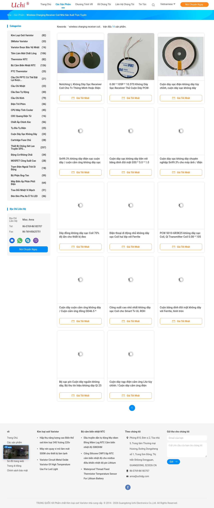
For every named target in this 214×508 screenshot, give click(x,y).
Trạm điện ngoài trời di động (28, 168)
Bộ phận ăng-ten (28, 175)
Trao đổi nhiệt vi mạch (28, 190)
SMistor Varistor (28, 41)
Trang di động (14, 465)
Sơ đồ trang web (15, 461)
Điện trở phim (28, 104)
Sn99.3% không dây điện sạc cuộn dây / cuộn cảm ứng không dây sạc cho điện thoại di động (80, 162)
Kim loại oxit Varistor (28, 35)
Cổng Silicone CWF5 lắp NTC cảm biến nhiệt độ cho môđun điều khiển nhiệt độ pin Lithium (100, 458)
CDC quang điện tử (28, 116)
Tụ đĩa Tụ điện (28, 128)
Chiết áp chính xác (28, 122)
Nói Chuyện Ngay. (194, 4)
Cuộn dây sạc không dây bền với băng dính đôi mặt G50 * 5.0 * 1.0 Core (129, 162)
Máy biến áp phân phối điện (28, 182)
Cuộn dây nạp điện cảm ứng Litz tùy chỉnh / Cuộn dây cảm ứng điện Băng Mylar (131, 385)
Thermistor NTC (28, 59)
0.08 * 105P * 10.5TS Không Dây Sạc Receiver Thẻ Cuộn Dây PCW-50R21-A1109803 (129, 88)
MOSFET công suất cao (28, 160)
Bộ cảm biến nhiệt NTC (28, 65)
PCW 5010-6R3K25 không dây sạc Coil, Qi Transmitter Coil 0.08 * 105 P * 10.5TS (180, 236)
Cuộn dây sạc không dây (28, 134)
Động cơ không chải (28, 154)
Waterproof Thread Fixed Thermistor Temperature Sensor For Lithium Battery (100, 474)
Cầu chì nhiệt (28, 86)
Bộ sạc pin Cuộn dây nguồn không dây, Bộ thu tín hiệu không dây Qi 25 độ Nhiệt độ (80, 385)
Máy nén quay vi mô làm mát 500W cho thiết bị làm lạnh (55, 451)
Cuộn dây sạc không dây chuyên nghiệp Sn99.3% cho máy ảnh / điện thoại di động (181, 162)
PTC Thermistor (28, 71)
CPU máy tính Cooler (28, 110)
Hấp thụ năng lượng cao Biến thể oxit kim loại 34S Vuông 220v (57, 440)
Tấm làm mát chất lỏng (28, 53)
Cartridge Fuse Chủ (28, 140)
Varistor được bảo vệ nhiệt (28, 47)
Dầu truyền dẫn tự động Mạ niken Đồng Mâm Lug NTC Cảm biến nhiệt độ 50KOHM (101, 442)
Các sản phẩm (14, 442)
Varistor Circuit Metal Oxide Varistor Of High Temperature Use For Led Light (55, 464)
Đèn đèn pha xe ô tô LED (28, 196)
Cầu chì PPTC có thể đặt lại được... (28, 78)
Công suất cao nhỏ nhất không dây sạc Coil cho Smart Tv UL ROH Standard (130, 311)
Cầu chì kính (28, 98)
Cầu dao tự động (28, 92)
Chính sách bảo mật (17, 470)
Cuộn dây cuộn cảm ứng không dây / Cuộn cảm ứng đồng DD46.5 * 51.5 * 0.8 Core (80, 311)
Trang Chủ (12, 437)
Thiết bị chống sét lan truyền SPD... (28, 147)
